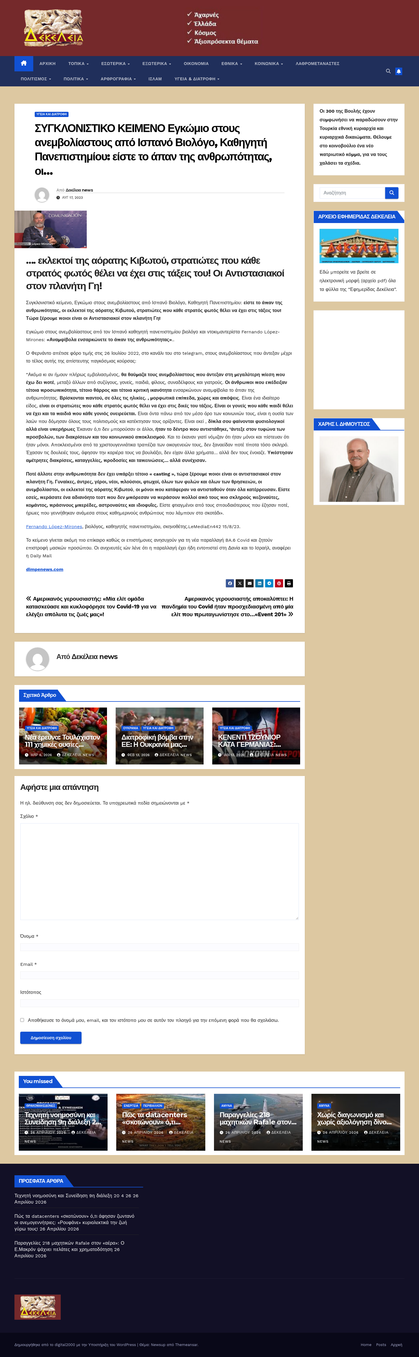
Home (366, 1345)
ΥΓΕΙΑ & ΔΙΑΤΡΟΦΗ (196, 78)
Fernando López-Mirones (54, 526)
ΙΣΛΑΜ (155, 78)
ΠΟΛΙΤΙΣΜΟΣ (34, 78)
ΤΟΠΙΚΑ (77, 63)
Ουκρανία (130, 728)
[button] (388, 71)
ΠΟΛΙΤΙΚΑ (74, 78)
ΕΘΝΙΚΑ (230, 63)
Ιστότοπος (30, 992)
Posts (381, 1345)
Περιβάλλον (152, 1105)
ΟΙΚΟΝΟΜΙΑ (196, 63)
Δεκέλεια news (79, 190)
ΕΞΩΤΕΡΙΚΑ (156, 63)
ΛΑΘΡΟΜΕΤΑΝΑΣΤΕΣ (317, 63)
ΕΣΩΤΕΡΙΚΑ (114, 63)
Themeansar (186, 1345)
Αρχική (396, 1345)
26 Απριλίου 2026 (48, 1132)
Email (28, 964)
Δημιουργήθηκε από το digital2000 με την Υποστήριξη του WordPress (75, 1345)
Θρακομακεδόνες (40, 1105)
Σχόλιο (29, 816)
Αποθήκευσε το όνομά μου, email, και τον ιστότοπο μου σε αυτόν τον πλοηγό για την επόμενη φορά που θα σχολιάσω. (153, 1020)
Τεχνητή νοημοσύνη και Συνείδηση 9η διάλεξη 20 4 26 (62, 1122)
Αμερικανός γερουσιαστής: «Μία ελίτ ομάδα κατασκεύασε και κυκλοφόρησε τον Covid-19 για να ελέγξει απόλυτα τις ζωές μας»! (91, 606)
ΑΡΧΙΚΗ (48, 63)
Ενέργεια (131, 1105)
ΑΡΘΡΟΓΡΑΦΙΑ (117, 78)
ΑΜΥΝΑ (227, 1105)
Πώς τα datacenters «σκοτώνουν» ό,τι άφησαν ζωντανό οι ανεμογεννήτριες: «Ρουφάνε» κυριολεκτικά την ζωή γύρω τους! (74, 1222)
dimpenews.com (44, 569)
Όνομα (29, 936)
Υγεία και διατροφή (51, 114)
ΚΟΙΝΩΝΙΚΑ (267, 63)
